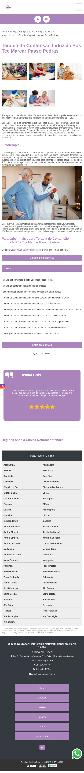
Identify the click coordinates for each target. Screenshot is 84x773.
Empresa (41, 697)
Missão (42, 707)
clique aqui (36, 250)
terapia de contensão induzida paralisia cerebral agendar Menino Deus (36, 298)
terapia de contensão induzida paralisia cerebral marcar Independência (36, 321)
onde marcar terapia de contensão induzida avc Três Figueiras (32, 304)
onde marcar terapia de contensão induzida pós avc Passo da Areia (34, 315)
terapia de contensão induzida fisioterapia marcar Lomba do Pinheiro (35, 327)
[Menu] (78, 7)
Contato (42, 726)
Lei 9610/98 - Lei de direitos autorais (39, 633)
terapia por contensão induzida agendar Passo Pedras (28, 280)
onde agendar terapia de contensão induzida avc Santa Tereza (32, 292)
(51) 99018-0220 (20, 250)
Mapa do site (41, 736)
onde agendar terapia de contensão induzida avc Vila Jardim (31, 333)
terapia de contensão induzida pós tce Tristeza (24, 286)
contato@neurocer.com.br (42, 674)
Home (42, 688)
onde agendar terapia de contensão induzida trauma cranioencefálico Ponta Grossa (42, 309)
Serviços (42, 717)
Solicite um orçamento (42, 257)
